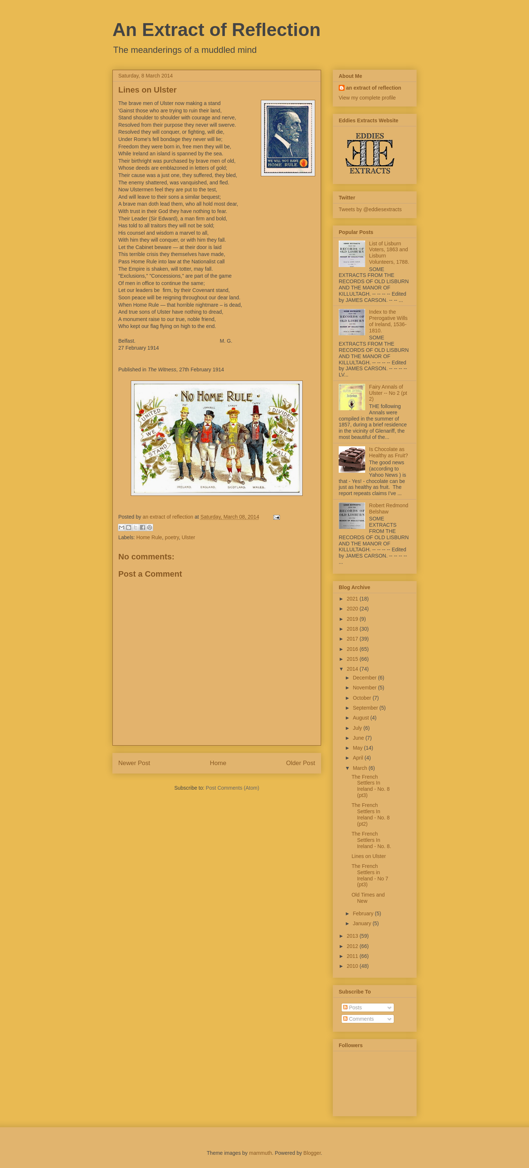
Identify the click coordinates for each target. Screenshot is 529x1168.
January (363, 923)
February (364, 913)
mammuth (260, 1153)
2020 (353, 609)
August (361, 718)
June (359, 738)
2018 (353, 629)
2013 (353, 936)
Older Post (300, 763)
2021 (353, 599)
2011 (353, 956)
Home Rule (149, 537)
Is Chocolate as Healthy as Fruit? (388, 452)
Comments (358, 1019)
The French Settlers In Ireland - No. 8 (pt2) (371, 814)
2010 (353, 966)
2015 (353, 659)
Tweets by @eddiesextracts (370, 209)
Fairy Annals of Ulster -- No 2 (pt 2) (388, 393)
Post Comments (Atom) (232, 788)
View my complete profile (367, 98)
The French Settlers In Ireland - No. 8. (371, 840)
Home (218, 763)
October (363, 698)
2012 (353, 946)
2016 (353, 649)
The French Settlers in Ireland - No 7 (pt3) (370, 875)
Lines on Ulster (369, 856)
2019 (353, 619)
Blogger (312, 1153)
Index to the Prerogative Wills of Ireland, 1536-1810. (388, 321)
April (358, 758)
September (366, 708)
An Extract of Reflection (216, 29)
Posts (352, 1007)
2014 (353, 669)
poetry (172, 537)
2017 (353, 639)
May (358, 748)
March (360, 768)
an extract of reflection (373, 88)
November (365, 688)
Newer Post (134, 763)
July (358, 728)
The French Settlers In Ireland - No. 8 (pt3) (371, 786)
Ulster (188, 537)
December (365, 678)
